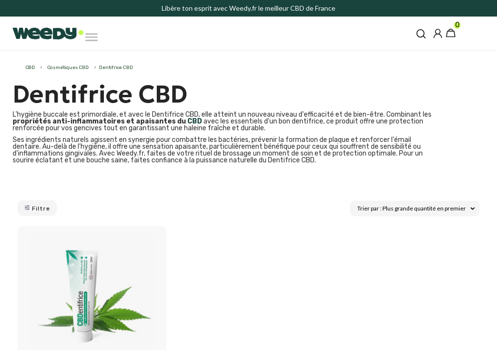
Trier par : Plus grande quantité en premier (416, 207)
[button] (421, 33)
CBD (194, 121)
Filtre (37, 208)
